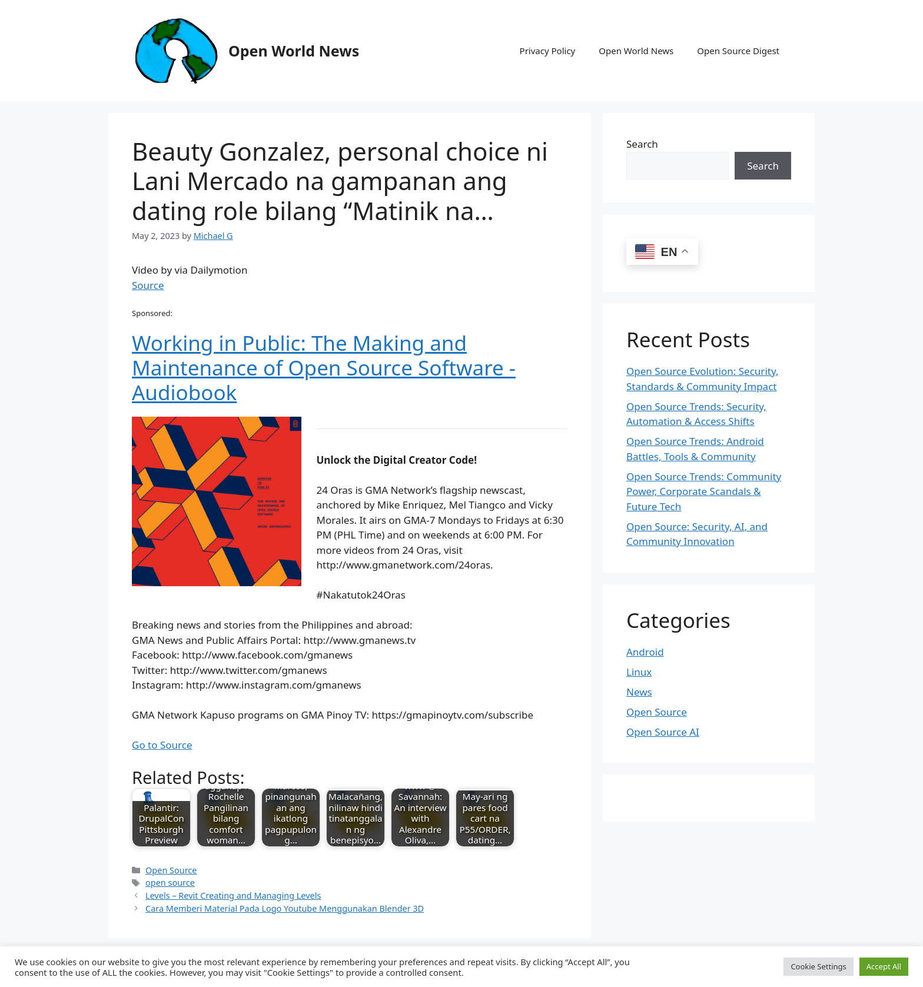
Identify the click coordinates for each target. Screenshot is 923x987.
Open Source (171, 870)
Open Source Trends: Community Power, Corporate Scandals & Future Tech (703, 491)
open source (170, 882)
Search (642, 144)
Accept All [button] (883, 966)
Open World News (293, 51)
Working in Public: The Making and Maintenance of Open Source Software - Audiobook (324, 367)
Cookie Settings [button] (818, 966)
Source (148, 285)
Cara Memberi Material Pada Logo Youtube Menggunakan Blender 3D (284, 908)
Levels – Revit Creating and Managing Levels (233, 895)
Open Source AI (662, 732)
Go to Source (162, 745)
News (639, 692)
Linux (639, 672)
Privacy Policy (548, 51)
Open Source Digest (738, 51)
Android (645, 652)
